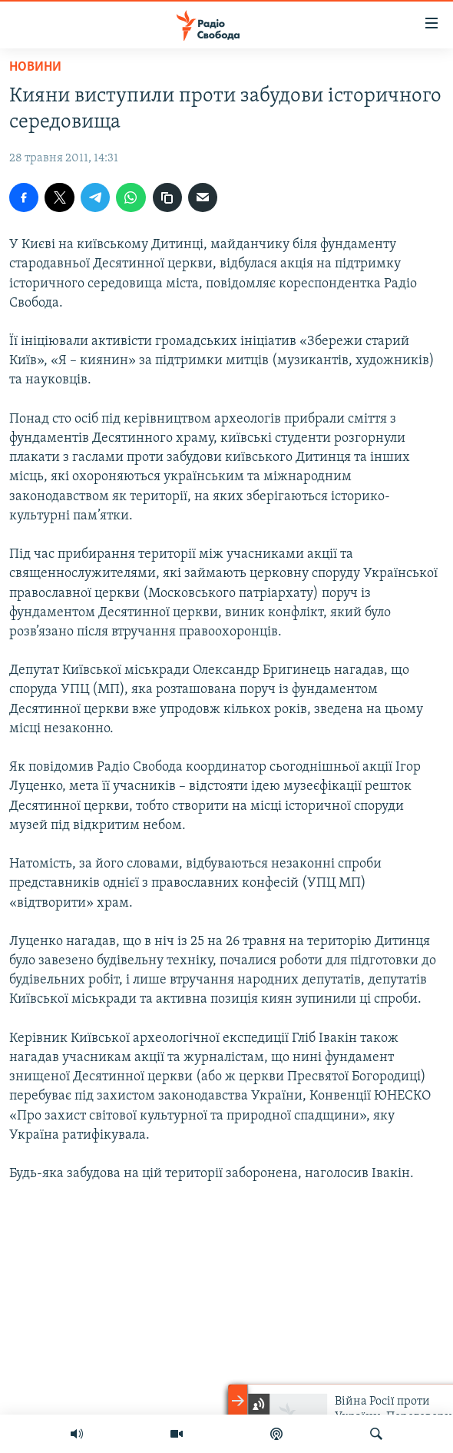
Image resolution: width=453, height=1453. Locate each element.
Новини (35, 67)
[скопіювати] (167, 197)
